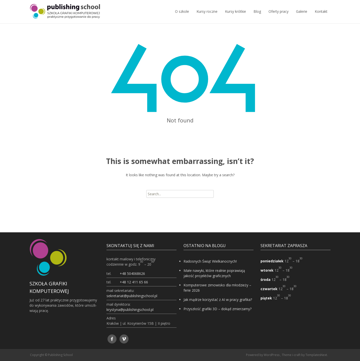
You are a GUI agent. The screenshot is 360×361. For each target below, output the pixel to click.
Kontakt (321, 16)
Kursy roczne (207, 16)
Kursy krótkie (235, 16)
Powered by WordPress (263, 355)
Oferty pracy (278, 16)
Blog (257, 16)
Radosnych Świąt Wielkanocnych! (210, 261)
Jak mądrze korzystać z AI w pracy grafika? (218, 299)
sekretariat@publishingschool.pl (131, 295)
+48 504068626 (132, 273)
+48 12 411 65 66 (134, 282)
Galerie (301, 16)
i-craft (296, 355)
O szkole (182, 16)
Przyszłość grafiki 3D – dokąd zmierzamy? (218, 308)
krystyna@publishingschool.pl (130, 309)
